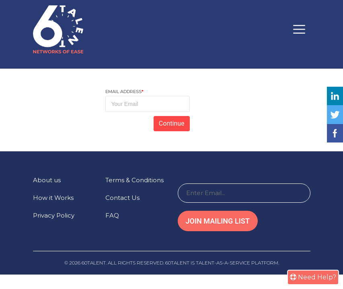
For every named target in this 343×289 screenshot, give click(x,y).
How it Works (53, 197)
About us (47, 180)
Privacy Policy (53, 215)
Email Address (124, 92)
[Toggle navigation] (299, 29)
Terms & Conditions (134, 180)
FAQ (112, 215)
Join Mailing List (218, 221)
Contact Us (122, 197)
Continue (172, 123)
